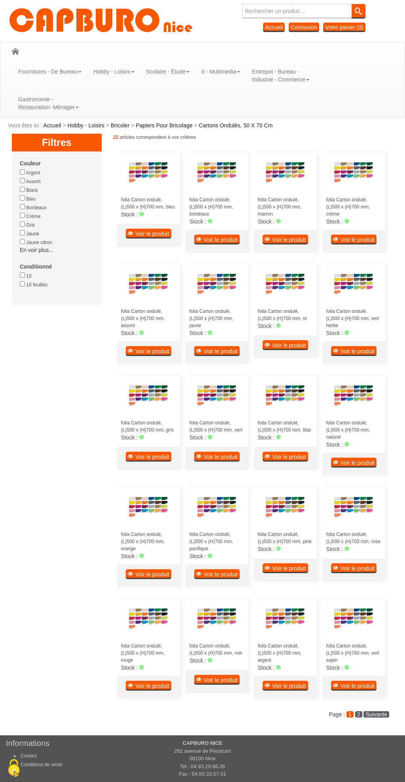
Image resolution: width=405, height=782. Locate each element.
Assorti (30, 181)
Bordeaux (33, 207)
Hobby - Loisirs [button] (113, 71)
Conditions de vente (41, 764)
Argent (30, 172)
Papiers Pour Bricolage (165, 125)
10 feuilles (33, 284)
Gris (27, 225)
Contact (29, 756)
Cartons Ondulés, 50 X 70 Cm (236, 125)
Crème (30, 216)
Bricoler (121, 125)
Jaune (29, 233)
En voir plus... (36, 250)
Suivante (376, 714)
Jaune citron (36, 242)
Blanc (29, 190)
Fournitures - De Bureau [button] (49, 71)
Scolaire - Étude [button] (168, 71)
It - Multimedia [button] (220, 71)
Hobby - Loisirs (87, 125)
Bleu (28, 198)
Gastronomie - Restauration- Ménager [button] (48, 103)
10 (26, 276)
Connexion (304, 27)
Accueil (274, 27)
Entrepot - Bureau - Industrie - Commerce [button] (280, 75)
